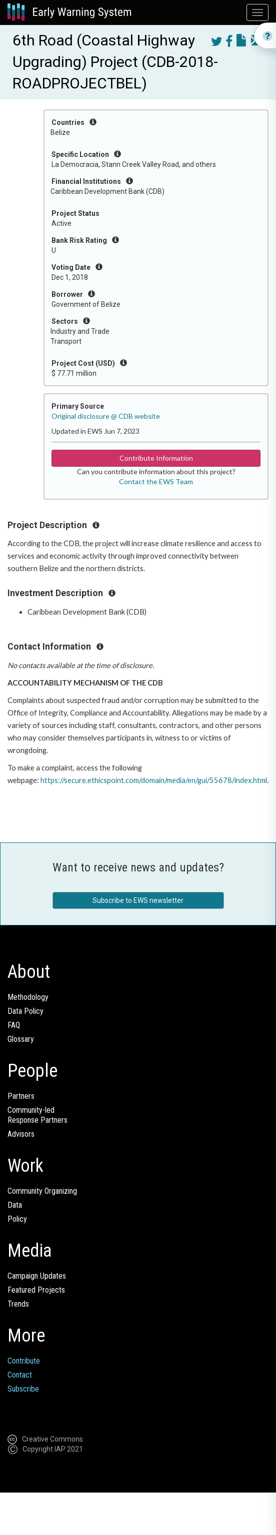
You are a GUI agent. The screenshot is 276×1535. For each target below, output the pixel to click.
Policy (17, 1219)
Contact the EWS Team (156, 481)
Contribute (24, 1361)
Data (15, 1205)
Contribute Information (156, 458)
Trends (18, 1304)
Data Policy (26, 1011)
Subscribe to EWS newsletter (138, 900)
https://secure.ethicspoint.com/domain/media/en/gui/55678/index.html (153, 780)
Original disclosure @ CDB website (106, 416)
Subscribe (23, 1389)
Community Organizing (42, 1191)
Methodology (28, 997)
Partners (21, 1096)
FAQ (14, 1025)
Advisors (21, 1134)
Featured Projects (36, 1290)
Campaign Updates (37, 1276)
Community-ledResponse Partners (38, 1115)
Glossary (21, 1039)
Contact (20, 1375)
